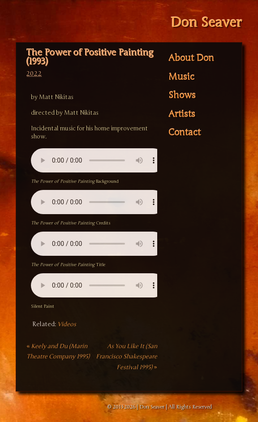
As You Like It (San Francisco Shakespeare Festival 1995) (126, 357)
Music (181, 76)
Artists (181, 113)
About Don (191, 58)
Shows (182, 95)
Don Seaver (206, 22)
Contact (184, 132)
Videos (66, 324)
